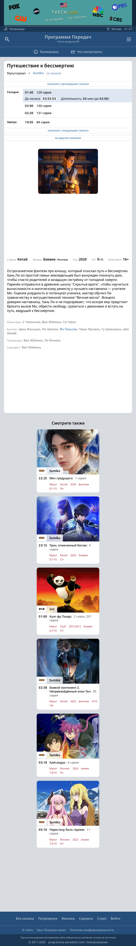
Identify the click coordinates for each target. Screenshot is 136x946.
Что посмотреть (86, 52)
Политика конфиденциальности (92, 930)
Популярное (47, 918)
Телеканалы (46, 52)
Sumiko (38, 73)
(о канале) (54, 73)
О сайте (27, 930)
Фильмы (68, 918)
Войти (115, 918)
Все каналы (25, 918)
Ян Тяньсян (68, 329)
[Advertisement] (68, 226)
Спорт (102, 918)
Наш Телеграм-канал (51, 930)
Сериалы (86, 918)
